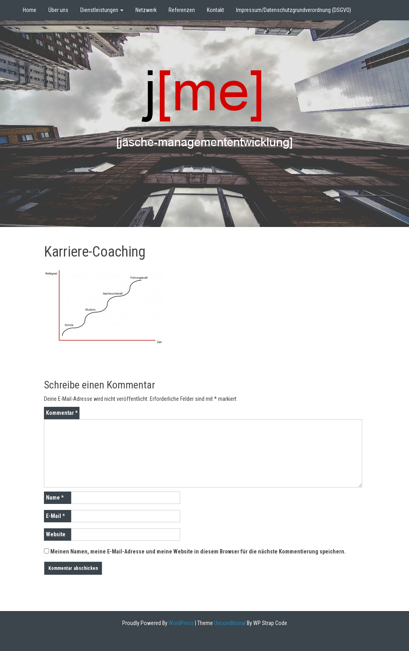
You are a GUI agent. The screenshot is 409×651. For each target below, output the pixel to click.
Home (29, 10)
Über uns (58, 10)
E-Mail (55, 516)
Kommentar (61, 413)
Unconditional (229, 623)
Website (56, 534)
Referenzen (182, 10)
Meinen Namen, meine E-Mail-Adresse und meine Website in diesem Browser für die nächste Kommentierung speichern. (198, 551)
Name (55, 497)
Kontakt (215, 10)
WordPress (180, 623)
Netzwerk (146, 10)
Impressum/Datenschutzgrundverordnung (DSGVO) (293, 10)
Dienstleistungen (101, 10)
